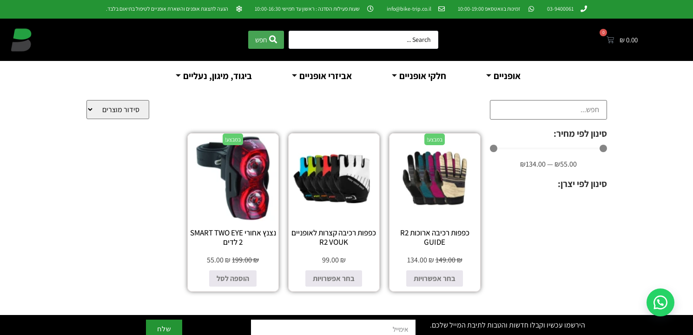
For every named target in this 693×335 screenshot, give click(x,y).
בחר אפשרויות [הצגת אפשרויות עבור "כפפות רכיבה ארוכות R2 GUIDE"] (434, 278)
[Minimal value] (548, 148)
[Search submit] (266, 40)
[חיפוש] (548, 110)
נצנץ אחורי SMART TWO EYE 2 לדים (233, 237)
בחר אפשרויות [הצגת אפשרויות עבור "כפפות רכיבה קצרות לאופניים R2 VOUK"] (334, 278)
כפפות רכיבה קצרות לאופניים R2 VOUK (333, 237)
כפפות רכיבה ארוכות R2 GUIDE (434, 237)
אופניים (503, 76)
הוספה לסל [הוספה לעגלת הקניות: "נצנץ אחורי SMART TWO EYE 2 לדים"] (233, 278)
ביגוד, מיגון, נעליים (214, 76)
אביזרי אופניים (322, 76)
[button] (660, 302)
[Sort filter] (117, 109)
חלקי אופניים (419, 76)
